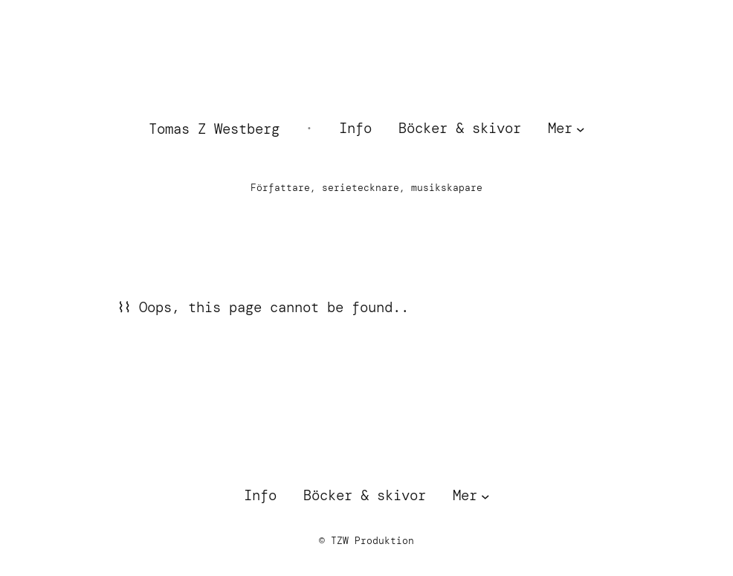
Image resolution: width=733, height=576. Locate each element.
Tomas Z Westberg (214, 129)
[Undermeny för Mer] (580, 128)
